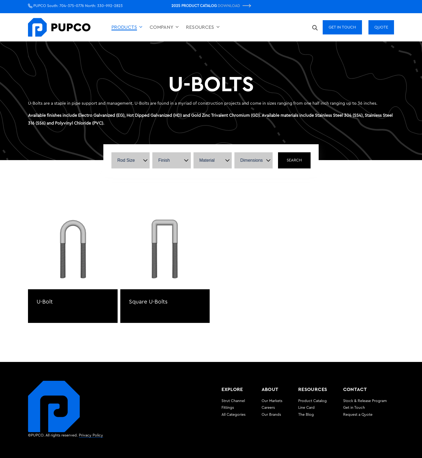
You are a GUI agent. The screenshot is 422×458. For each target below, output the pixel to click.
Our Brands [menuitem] (271, 415)
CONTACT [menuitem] (355, 389)
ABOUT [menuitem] (270, 389)
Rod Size (126, 160)
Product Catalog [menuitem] (312, 401)
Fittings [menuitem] (227, 408)
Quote (381, 27)
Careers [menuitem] (268, 408)
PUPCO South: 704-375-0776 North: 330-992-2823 (75, 6)
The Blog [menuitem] (306, 415)
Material (207, 160)
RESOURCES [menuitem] (312, 389)
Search (294, 160)
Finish (164, 160)
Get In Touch (342, 27)
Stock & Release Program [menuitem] (365, 401)
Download (234, 6)
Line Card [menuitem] (306, 408)
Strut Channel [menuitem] (233, 401)
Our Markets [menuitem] (272, 401)
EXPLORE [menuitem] (232, 389)
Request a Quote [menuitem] (357, 415)
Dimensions (251, 160)
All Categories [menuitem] (233, 415)
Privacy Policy (91, 435)
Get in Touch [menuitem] (354, 408)
